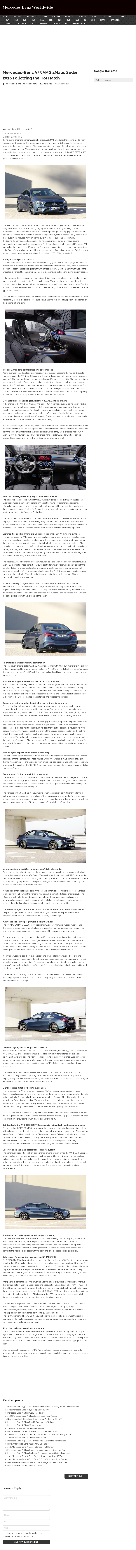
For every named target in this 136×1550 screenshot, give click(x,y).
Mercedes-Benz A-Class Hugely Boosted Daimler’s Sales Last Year (36, 1449)
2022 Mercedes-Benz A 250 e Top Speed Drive (28, 1409)
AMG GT (9, 23)
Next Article (76, 1475)
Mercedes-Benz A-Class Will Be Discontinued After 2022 (32, 1430)
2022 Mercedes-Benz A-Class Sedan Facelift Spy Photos (32, 1415)
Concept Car (81, 23)
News (5, 16)
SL (89, 19)
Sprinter (120, 19)
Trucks (57, 23)
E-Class (57, 16)
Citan (107, 19)
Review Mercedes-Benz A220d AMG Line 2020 (28, 1443)
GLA (44, 19)
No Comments (62, 83)
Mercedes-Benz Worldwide (28, 7)
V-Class (97, 16)
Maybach (22, 23)
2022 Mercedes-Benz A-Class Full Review (25, 1427)
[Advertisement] (68, 44)
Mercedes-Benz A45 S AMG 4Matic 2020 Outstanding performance (36, 1440)
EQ (34, 23)
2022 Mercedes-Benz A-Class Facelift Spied (26, 1437)
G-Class (84, 16)
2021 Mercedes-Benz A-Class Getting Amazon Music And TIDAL (35, 1455)
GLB (53, 19)
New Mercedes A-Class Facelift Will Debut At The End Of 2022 (34, 1418)
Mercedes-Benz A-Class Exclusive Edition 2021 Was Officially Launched (38, 1452)
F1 (68, 23)
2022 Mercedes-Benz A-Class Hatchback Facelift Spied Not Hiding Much (39, 1433)
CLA (7, 19)
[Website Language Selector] (113, 79)
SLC (97, 19)
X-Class (110, 16)
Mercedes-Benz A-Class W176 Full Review (26, 1412)
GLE (71, 19)
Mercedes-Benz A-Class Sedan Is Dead (24, 1464)
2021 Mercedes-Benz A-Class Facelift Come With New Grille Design (37, 1458)
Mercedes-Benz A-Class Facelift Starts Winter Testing (30, 1421)
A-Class (17, 16)
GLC (62, 19)
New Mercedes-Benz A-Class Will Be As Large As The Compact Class (38, 1461)
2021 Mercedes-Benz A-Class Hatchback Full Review (30, 1446)
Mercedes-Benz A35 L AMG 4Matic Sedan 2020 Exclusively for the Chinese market (43, 1406)
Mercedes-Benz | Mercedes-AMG (21, 83)
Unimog (44, 23)
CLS (25, 19)
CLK (34, 19)
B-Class (31, 16)
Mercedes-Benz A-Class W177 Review (24, 1424)
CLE (16, 19)
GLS (80, 19)
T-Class (124, 16)
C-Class (44, 16)
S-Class (70, 16)
